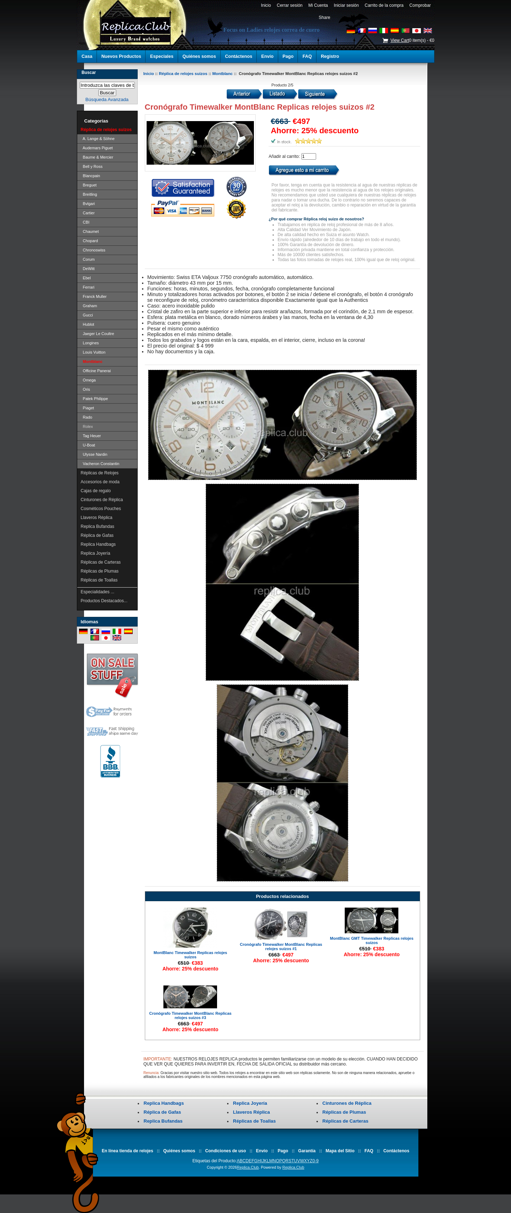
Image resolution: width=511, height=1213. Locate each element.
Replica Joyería (95, 553)
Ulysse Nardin (94, 454)
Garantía (307, 1150)
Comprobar (420, 5)
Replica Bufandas (97, 526)
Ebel (86, 278)
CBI (85, 222)
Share (324, 17)
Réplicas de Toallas (99, 580)
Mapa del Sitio (340, 1150)
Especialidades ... (97, 591)
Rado (86, 417)
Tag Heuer (91, 436)
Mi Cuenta (318, 5)
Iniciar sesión (346, 5)
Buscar (89, 72)
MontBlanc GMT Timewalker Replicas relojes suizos (371, 940)
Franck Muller (94, 296)
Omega (88, 380)
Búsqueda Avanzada (107, 99)
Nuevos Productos (121, 56)
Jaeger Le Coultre (97, 333)
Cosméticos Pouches (101, 508)
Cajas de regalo (96, 490)
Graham (89, 306)
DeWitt (88, 268)
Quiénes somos (199, 56)
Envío (267, 56)
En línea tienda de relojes (127, 1150)
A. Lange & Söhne (98, 138)
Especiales (161, 56)
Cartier (88, 213)
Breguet (89, 185)
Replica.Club (248, 1167)
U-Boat (88, 445)
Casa (87, 56)
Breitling (89, 194)
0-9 (316, 1160)
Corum (88, 259)
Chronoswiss (93, 250)
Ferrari (88, 287)
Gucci (87, 315)
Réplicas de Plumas (100, 571)
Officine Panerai (96, 371)
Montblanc (222, 73)
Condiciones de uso (225, 1150)
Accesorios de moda (100, 481)
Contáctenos (238, 56)
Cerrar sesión (289, 5)
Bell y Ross (92, 166)
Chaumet (90, 231)
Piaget (87, 408)
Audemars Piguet (97, 148)
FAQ (307, 56)
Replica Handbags (98, 544)
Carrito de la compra (384, 5)
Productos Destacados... (104, 600)
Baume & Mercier (97, 157)
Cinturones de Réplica (102, 499)
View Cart (399, 40)
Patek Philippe (94, 398)
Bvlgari (88, 203)
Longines (90, 343)
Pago (288, 56)
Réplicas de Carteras (101, 562)
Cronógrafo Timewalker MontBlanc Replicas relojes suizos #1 (281, 946)
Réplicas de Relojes (100, 472)
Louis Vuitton (93, 352)
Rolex (87, 426)
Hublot (87, 324)
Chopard (89, 241)
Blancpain (90, 176)
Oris (85, 389)
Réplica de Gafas (97, 535)
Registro (330, 56)
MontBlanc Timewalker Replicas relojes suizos (190, 954)
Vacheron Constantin (100, 463)
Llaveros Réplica (97, 517)
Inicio (266, 5)
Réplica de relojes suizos (183, 73)
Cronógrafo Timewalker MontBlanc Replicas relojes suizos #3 (190, 1015)
